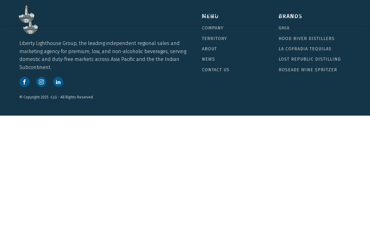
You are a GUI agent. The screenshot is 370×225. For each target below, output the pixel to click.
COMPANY (213, 28)
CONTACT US (215, 70)
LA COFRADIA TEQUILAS (305, 49)
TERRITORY (214, 38)
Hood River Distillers (165, 14)
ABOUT (209, 49)
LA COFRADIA (221, 14)
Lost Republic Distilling (310, 59)
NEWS (208, 59)
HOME (97, 14)
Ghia (284, 28)
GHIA (119, 14)
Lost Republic (266, 14)
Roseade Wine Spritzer (322, 14)
